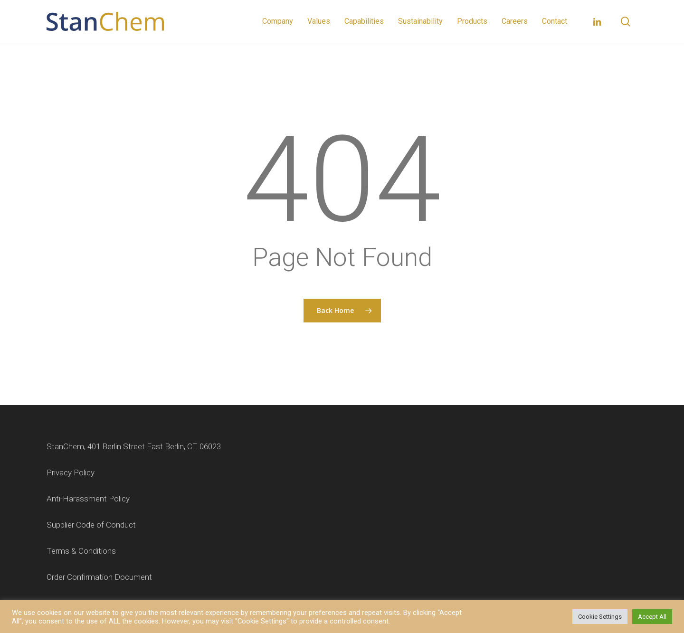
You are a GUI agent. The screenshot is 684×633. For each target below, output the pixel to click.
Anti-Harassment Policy (88, 498)
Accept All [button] (652, 616)
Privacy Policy (71, 472)
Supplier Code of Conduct (91, 524)
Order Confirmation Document (99, 577)
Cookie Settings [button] (600, 616)
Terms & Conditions (81, 551)
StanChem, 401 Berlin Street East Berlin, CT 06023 (134, 446)
